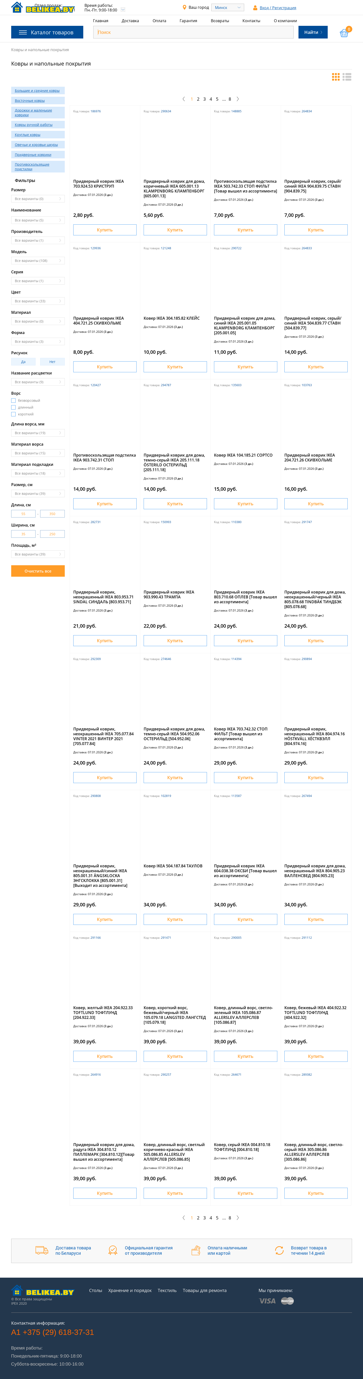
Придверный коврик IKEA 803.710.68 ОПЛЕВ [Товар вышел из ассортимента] (245, 597)
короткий (26, 414)
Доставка (130, 20)
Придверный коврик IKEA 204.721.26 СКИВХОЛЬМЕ (309, 457)
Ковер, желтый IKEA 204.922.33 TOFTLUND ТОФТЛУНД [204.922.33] (103, 1012)
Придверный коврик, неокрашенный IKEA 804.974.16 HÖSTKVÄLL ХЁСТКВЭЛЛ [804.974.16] (314, 736)
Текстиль (167, 1290)
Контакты (251, 20)
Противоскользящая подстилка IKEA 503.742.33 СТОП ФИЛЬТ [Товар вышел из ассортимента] (245, 186)
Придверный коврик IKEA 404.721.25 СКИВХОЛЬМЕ (98, 321)
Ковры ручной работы (34, 124)
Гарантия (188, 20)
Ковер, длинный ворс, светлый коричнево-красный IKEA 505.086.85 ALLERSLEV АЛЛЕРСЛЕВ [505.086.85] (174, 1152)
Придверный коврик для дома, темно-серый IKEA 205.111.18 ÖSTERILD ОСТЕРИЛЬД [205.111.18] (174, 462)
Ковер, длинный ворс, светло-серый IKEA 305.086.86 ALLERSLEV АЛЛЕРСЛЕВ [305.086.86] (313, 1152)
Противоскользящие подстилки (32, 166)
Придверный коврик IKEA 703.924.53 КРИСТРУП (98, 184)
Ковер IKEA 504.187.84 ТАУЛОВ (173, 865)
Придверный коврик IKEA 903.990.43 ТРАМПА (169, 594)
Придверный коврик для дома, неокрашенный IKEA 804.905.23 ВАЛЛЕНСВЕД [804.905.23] (315, 870)
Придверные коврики (33, 154)
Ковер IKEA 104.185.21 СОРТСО (243, 455)
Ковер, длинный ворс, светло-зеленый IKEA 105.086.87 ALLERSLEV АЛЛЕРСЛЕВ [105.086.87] (243, 1015)
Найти (313, 32)
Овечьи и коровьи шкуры (36, 144)
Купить (105, 230)
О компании (285, 20)
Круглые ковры (27, 134)
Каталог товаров (46, 32)
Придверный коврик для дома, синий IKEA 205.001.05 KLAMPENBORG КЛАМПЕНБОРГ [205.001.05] (244, 325)
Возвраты (220, 20)
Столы (95, 1290)
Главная (100, 20)
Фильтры (25, 180)
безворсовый (29, 400)
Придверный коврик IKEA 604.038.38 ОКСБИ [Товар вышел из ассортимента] (245, 870)
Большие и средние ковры (37, 90)
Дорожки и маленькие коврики (33, 112)
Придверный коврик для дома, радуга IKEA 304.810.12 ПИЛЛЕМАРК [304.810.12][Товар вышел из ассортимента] (104, 1152)
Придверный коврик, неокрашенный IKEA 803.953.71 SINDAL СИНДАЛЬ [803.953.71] (103, 597)
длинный (25, 407)
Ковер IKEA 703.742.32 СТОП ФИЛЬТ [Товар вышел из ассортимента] (241, 734)
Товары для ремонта (205, 1290)
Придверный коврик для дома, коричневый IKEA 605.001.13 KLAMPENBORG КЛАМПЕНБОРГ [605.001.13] (174, 188)
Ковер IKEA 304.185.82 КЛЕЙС (172, 318)
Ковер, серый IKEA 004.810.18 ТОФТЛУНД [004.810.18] (242, 1147)
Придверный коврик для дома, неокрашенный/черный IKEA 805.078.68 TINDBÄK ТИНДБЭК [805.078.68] (315, 599)
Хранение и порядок (130, 1290)
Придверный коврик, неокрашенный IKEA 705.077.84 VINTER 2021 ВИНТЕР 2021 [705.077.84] (103, 736)
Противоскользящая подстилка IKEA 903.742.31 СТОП (104, 457)
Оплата (159, 20)
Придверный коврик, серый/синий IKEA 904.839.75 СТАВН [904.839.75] (312, 186)
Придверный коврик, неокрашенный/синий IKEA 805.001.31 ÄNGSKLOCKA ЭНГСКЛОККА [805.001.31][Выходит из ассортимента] (100, 875)
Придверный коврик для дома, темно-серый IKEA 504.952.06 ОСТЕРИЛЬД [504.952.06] (174, 734)
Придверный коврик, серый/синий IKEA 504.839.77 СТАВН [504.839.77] (312, 323)
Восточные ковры (30, 100)
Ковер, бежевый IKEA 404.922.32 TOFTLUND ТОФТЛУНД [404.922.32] (315, 1012)
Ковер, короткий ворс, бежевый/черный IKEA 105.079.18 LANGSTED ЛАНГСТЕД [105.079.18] (175, 1015)
